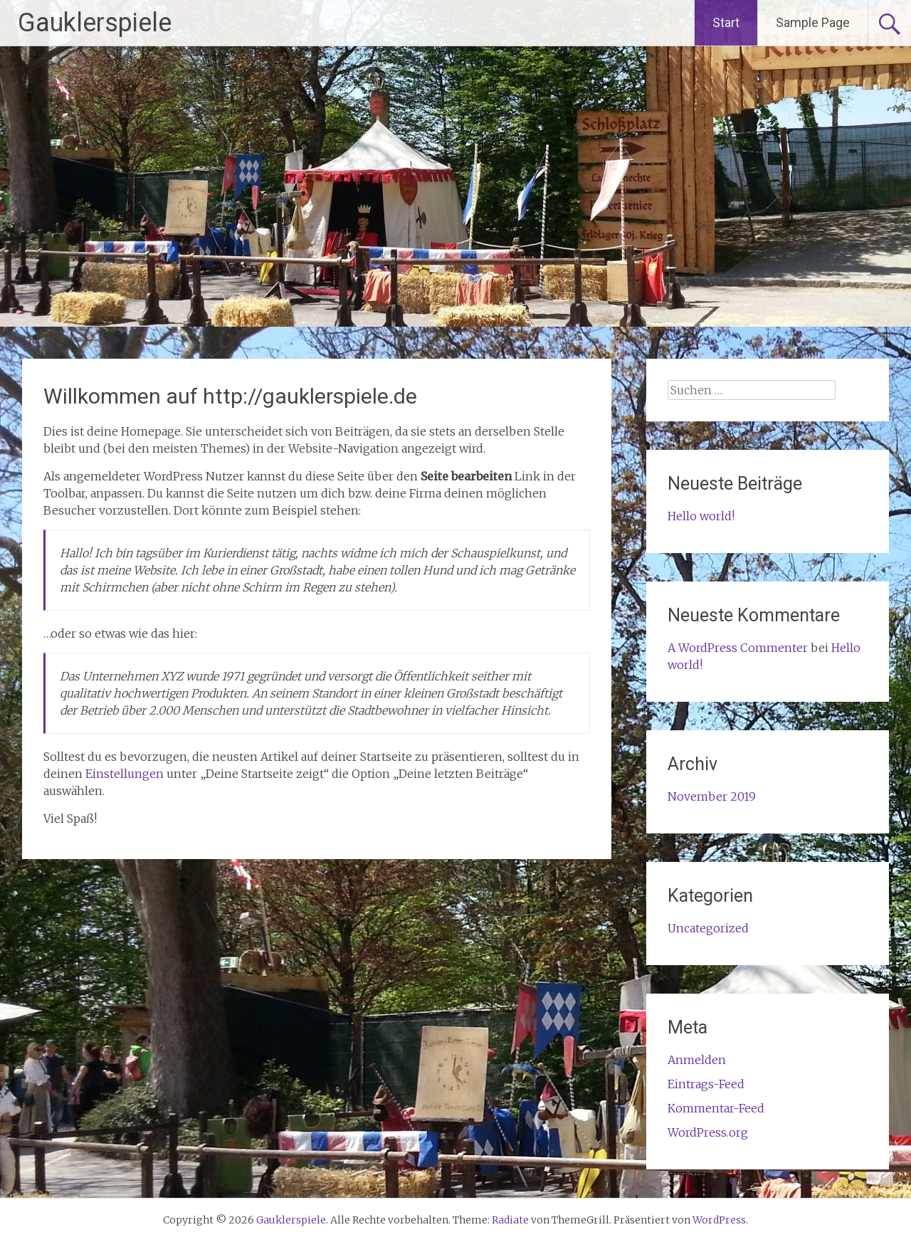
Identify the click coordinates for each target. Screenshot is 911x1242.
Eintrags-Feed (706, 1084)
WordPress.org (708, 1132)
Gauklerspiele (95, 23)
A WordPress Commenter (738, 648)
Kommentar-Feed (716, 1108)
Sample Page (813, 22)
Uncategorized (708, 928)
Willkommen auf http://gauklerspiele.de (230, 396)
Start (725, 22)
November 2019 (712, 796)
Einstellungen (124, 774)
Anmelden (697, 1060)
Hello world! (701, 516)
